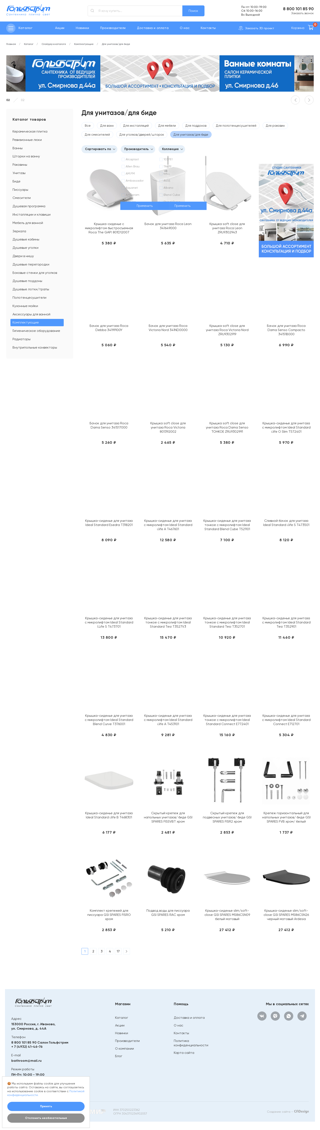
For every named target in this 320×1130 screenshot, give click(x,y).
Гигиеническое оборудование (36, 331)
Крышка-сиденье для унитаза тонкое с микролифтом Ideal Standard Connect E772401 (227, 720)
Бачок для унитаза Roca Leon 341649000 (168, 226)
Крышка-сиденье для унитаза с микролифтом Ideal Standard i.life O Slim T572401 (286, 427)
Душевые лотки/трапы (31, 289)
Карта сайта (184, 1053)
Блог (118, 1056)
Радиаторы (21, 339)
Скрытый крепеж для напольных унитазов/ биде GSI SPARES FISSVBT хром (168, 817)
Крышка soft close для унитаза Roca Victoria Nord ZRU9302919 (227, 330)
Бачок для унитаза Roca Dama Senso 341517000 (109, 425)
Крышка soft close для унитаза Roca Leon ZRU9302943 (227, 228)
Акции (60, 28)
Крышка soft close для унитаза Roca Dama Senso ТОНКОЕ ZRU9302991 (227, 427)
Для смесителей (97, 135)
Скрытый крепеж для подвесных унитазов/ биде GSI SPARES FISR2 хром (227, 817)
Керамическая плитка (30, 131)
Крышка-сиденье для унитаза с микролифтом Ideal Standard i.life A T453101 (168, 720)
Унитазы (19, 173)
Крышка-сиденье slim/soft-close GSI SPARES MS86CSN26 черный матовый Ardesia (286, 915)
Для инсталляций (136, 126)
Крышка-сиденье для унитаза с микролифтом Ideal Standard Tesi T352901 (286, 622)
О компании (124, 1048)
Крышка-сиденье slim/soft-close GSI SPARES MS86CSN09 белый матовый (227, 915)
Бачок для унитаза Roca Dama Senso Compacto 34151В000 (286, 330)
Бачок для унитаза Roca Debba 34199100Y (109, 328)
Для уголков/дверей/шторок (141, 135)
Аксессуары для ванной (31, 314)
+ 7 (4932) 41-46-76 (27, 1047)
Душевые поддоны (27, 281)
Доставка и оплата (153, 28)
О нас (184, 28)
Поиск (193, 11)
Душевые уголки (25, 248)
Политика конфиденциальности (191, 1043)
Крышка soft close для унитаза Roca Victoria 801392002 (168, 427)
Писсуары (20, 190)
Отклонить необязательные (46, 1118)
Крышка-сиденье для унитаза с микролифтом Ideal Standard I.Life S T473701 (109, 622)
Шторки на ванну (26, 156)
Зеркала (19, 231)
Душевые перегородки (31, 264)
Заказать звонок (302, 13)
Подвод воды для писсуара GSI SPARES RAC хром (168, 913)
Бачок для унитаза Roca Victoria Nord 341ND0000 (168, 328)
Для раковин (275, 126)
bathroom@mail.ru (26, 1061)
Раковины (20, 165)
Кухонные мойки (25, 306)
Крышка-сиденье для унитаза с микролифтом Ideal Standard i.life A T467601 (168, 525)
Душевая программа (29, 206)
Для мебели (167, 126)
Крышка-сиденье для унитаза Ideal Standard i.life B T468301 (109, 815)
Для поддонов (195, 126)
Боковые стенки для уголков (35, 273)
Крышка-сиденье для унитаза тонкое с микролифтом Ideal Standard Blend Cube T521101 (227, 525)
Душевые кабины (26, 239)
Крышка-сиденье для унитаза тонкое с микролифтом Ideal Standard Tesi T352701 (227, 622)
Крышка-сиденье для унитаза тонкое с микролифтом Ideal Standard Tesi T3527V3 (168, 622)
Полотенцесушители (29, 298)
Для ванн (107, 126)
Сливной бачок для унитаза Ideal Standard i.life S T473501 (286, 523)
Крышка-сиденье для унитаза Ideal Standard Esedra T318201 (109, 523)
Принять (46, 1106)
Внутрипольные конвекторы (35, 347)
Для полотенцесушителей (236, 126)
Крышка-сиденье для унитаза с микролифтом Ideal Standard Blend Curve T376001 (109, 720)
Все (88, 126)
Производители (113, 28)
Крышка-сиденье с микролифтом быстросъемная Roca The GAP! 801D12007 (109, 228)
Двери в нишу (23, 256)
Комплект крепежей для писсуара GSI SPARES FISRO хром (109, 915)
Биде (16, 181)
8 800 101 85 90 (298, 8)
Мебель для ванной (28, 223)
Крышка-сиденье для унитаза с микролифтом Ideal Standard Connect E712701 (286, 720)
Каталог (121, 1018)
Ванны (18, 148)
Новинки (82, 28)
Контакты (208, 28)
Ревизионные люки (27, 140)
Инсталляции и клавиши (32, 214)
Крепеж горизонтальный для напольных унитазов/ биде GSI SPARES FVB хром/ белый (286, 817)
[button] (295, 100)
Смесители (22, 198)
